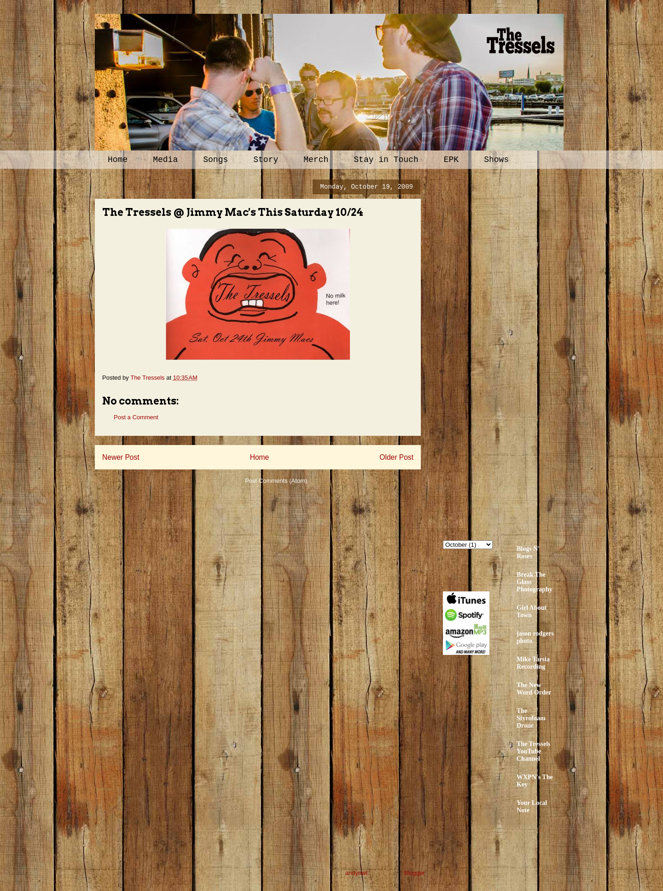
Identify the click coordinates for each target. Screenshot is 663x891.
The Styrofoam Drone (531, 718)
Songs (215, 159)
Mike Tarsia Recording (533, 663)
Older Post (396, 457)
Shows (496, 159)
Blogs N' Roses (528, 552)
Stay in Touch (386, 159)
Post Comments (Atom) (276, 480)
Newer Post (121, 457)
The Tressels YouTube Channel (534, 751)
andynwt (356, 872)
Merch (315, 159)
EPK (451, 159)
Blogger (414, 872)
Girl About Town (532, 611)
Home (118, 159)
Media (165, 159)
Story (265, 159)
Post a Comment (136, 417)
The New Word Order (534, 689)
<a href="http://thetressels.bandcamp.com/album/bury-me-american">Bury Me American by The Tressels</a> (523, 352)
